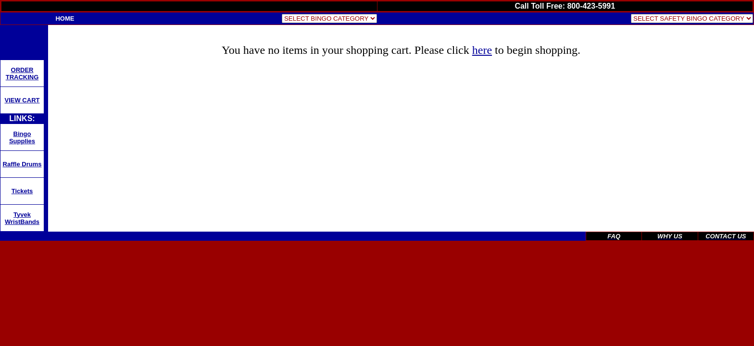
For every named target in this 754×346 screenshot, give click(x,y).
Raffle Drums (22, 164)
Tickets (22, 191)
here (482, 50)
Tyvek (22, 214)
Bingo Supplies (22, 137)
